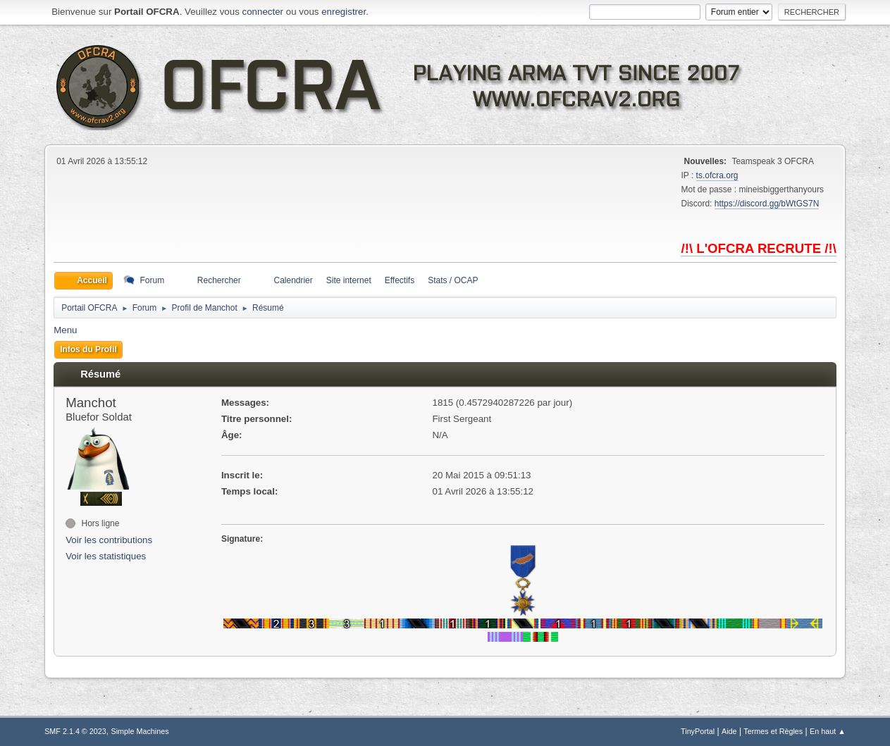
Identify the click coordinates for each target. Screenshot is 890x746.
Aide (729, 731)
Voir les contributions (109, 540)
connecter (263, 11)
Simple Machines (139, 731)
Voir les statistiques (106, 556)
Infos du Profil (88, 349)
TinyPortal (698, 731)
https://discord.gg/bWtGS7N (767, 204)
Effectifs (399, 280)
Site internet (348, 280)
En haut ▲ (828, 731)
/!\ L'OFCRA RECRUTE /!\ (758, 248)
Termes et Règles (773, 731)
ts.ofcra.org (717, 175)
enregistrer (343, 11)
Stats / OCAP (453, 280)
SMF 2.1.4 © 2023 (75, 731)
